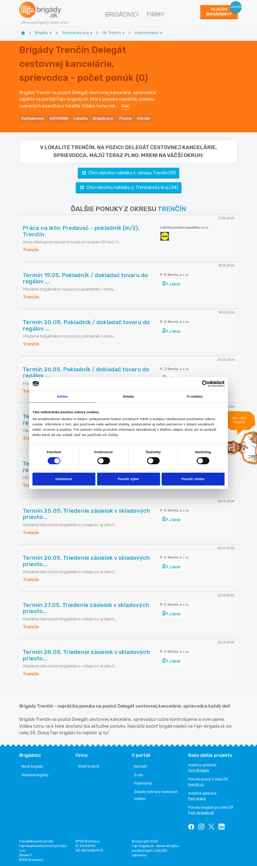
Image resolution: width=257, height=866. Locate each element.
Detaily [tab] (128, 396)
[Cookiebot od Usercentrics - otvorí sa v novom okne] (205, 383)
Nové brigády (32, 766)
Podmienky (143, 782)
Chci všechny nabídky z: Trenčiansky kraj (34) (128, 186)
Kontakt (140, 766)
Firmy (155, 14)
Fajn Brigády (198, 770)
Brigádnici (122, 14)
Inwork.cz (196, 784)
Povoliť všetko (193, 479)
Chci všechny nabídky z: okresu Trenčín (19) (128, 172)
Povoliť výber (128, 479)
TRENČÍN (172, 208)
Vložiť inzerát (89, 766)
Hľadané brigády (35, 774)
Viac (125, 105)
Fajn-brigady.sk (201, 812)
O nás (138, 774)
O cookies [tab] (195, 396)
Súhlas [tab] (62, 396)
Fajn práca (197, 798)
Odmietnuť (63, 479)
